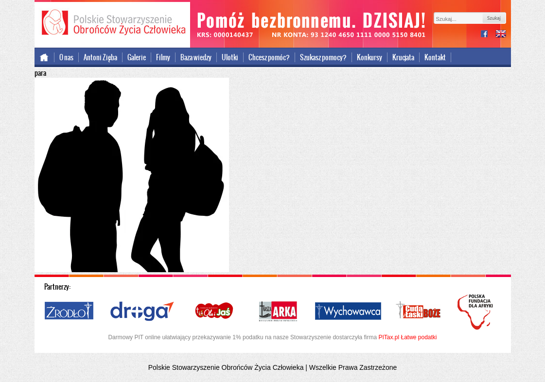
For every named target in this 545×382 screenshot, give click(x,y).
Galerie (136, 57)
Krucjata (403, 57)
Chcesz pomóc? (269, 57)
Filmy (163, 57)
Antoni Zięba (100, 57)
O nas (66, 57)
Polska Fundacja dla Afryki (476, 312)
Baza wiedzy (195, 57)
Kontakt (435, 57)
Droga (142, 311)
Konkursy (369, 57)
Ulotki (230, 57)
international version (500, 35)
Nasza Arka (277, 311)
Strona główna (44, 57)
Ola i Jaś (215, 311)
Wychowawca (348, 311)
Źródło (69, 311)
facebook (488, 35)
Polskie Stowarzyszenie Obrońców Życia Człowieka (112, 23)
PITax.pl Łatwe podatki (407, 337)
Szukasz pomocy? (323, 57)
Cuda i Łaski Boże (418, 311)
